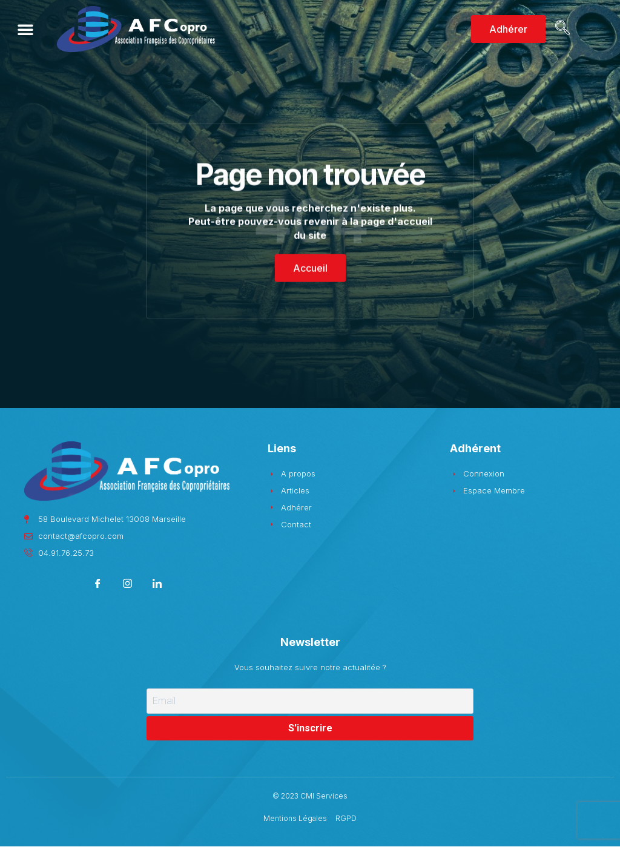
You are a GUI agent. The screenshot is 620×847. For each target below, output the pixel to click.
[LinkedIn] (157, 585)
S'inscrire (310, 728)
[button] (25, 29)
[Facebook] (97, 585)
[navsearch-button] (561, 29)
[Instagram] (127, 585)
